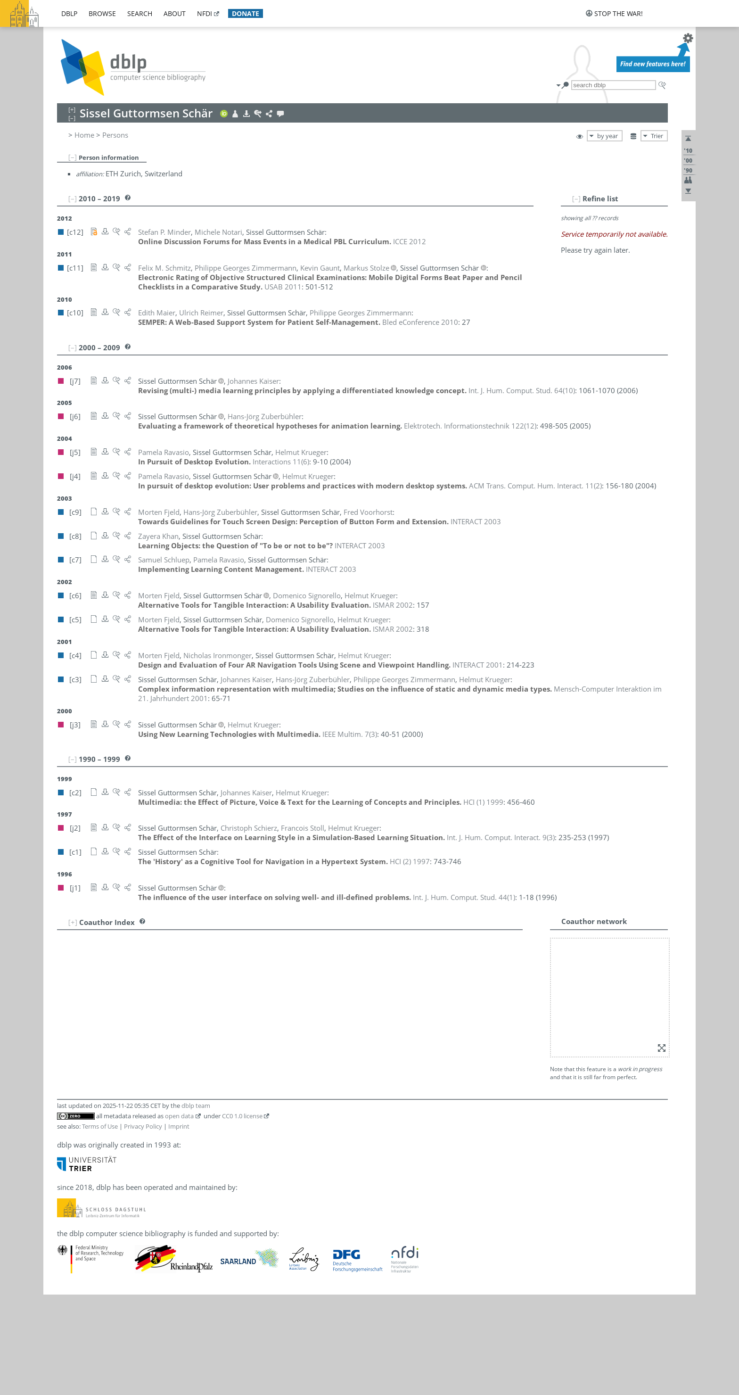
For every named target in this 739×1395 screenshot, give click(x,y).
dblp (69, 13)
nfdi (204, 13)
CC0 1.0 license (242, 992)
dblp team (195, 981)
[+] (72, 922)
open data (179, 992)
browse (102, 13)
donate (245, 13)
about (175, 13)
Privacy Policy (143, 1002)
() (521, 390)
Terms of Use (100, 1002)
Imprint (178, 1002)
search (139, 13)
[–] (72, 157)
